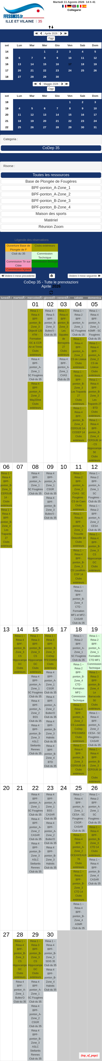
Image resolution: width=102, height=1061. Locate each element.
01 (35, 304)
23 (57, 70)
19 (95, 64)
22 (44, 70)
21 (32, 70)
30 (57, 76)
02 (50, 304)
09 (50, 467)
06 (6, 467)
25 (82, 70)
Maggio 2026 (51, 84)
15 (6, 57)
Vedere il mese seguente (85, 275)
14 (6, 51)
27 (19, 76)
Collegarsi (74, 10)
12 (95, 57)
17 (6, 70)
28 (32, 76)
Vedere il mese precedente (18, 275)
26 (95, 70)
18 (82, 64)
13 (19, 64)
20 (19, 70)
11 (82, 57)
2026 (56, 286)
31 (95, 127)
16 (6, 64)
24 (69, 70)
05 (94, 304)
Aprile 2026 (51, 33)
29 (44, 76)
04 (78, 304)
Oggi (51, 38)
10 (69, 57)
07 (20, 467)
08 (35, 467)
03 (63, 304)
